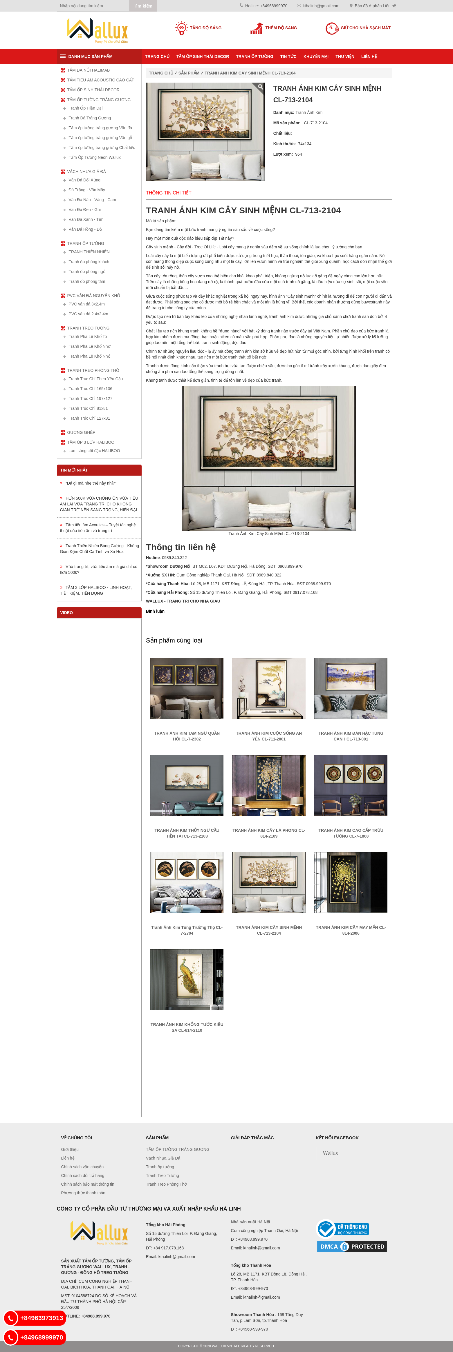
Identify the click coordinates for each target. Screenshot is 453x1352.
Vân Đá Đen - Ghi (85, 209)
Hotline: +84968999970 (266, 5)
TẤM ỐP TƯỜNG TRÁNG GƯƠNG (99, 99)
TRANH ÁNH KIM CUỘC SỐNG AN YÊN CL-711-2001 (269, 736)
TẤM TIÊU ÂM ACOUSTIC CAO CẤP (101, 80)
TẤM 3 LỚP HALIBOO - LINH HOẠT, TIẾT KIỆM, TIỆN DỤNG (96, 590)
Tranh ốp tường (254, 56)
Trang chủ (157, 56)
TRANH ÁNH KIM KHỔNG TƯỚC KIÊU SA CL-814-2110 (187, 1027)
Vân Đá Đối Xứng (85, 180)
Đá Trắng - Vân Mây (87, 190)
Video (66, 612)
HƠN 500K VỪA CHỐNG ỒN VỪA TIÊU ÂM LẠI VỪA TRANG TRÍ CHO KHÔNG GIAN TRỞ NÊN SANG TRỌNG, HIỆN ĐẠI (99, 504)
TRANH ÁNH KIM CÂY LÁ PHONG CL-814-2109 (268, 833)
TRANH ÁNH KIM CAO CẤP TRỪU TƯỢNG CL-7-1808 (350, 833)
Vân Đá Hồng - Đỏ (85, 229)
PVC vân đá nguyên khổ (93, 295)
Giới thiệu (70, 1149)
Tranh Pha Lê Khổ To (88, 336)
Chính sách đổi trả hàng (82, 1175)
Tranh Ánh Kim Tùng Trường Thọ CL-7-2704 (187, 930)
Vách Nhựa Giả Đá (86, 171)
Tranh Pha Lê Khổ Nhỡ (90, 346)
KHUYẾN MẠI (316, 56)
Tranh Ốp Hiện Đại (86, 108)
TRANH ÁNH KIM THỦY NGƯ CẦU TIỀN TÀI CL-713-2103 (187, 833)
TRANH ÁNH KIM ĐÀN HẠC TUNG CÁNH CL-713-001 (350, 736)
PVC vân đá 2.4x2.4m (88, 314)
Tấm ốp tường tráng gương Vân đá (100, 127)
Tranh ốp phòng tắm (87, 281)
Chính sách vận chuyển (82, 1166)
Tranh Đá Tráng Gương (90, 118)
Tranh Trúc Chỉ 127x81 (89, 418)
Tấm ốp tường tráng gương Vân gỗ (100, 137)
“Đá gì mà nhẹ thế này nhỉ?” (88, 483)
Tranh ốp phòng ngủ (87, 271)
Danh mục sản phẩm (90, 56)
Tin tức (288, 56)
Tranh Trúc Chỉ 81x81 (88, 408)
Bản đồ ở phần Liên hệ (375, 5)
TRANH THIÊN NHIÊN (89, 252)
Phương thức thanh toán (83, 1193)
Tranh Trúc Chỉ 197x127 (91, 398)
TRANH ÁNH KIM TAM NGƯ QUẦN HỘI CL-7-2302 (187, 736)
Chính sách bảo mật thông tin (87, 1184)
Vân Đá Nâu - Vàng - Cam (92, 199)
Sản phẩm (188, 73)
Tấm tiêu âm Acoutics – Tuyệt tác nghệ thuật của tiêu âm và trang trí (98, 528)
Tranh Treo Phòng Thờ (93, 370)
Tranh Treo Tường (88, 328)
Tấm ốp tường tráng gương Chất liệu (102, 147)
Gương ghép (81, 432)
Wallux (330, 1153)
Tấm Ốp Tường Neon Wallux (95, 157)
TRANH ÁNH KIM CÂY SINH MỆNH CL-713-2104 (250, 73)
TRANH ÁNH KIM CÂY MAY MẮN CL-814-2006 (351, 930)
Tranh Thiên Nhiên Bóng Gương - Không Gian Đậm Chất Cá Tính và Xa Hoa (99, 548)
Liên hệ (369, 56)
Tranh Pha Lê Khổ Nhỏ (89, 356)
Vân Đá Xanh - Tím (86, 219)
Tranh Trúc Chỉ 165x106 (91, 388)
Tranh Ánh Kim (308, 112)
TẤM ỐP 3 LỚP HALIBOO (91, 442)
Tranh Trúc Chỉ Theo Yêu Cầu (96, 378)
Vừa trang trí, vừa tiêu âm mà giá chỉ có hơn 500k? (99, 569)
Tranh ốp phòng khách (89, 261)
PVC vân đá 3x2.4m (87, 304)
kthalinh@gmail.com (321, 5)
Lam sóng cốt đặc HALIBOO (94, 450)
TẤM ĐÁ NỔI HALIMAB (88, 70)
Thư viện (344, 56)
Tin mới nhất (74, 470)
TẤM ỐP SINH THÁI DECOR (202, 56)
